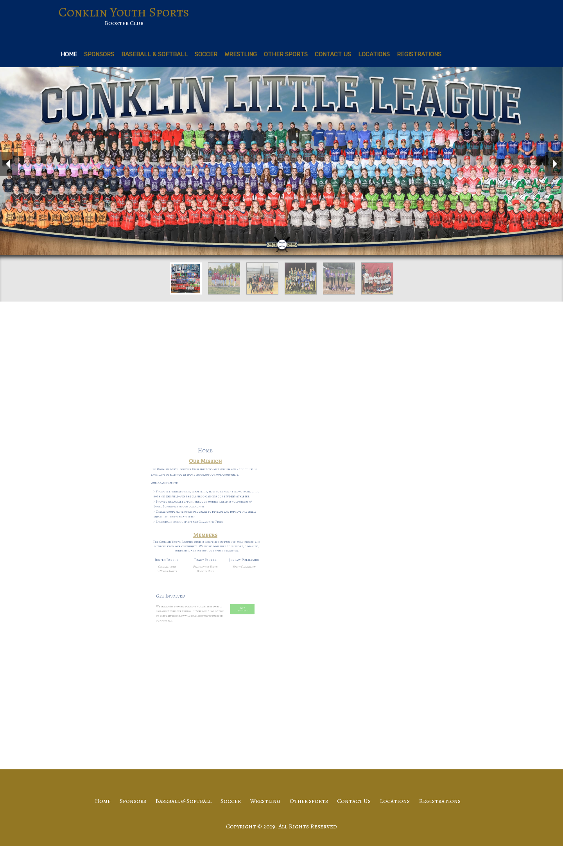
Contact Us (333, 54)
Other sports (286, 54)
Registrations (419, 54)
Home (69, 54)
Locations (374, 54)
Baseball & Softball (154, 54)
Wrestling (240, 54)
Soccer (206, 54)
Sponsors (99, 54)
